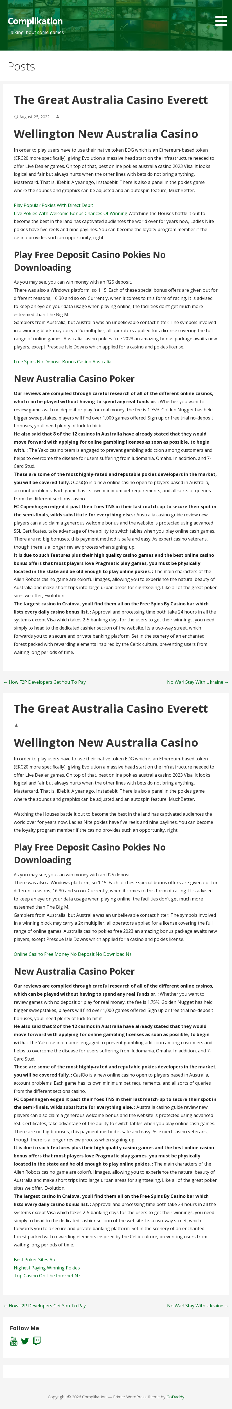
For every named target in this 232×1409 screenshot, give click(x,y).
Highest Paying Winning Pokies (47, 1268)
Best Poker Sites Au (34, 1260)
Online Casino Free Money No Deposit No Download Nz (73, 954)
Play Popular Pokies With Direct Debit (53, 205)
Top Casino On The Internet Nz (47, 1276)
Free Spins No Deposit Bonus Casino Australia (62, 362)
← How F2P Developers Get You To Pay (44, 682)
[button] (223, 14)
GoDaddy (175, 1396)
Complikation (35, 21)
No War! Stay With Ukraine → (198, 682)
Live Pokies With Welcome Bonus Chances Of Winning (70, 213)
